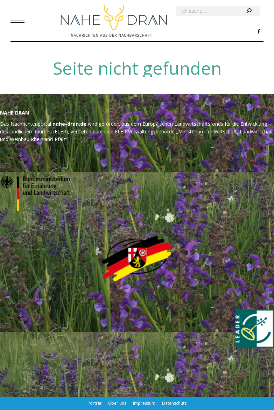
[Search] (218, 11)
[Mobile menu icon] (17, 20)
